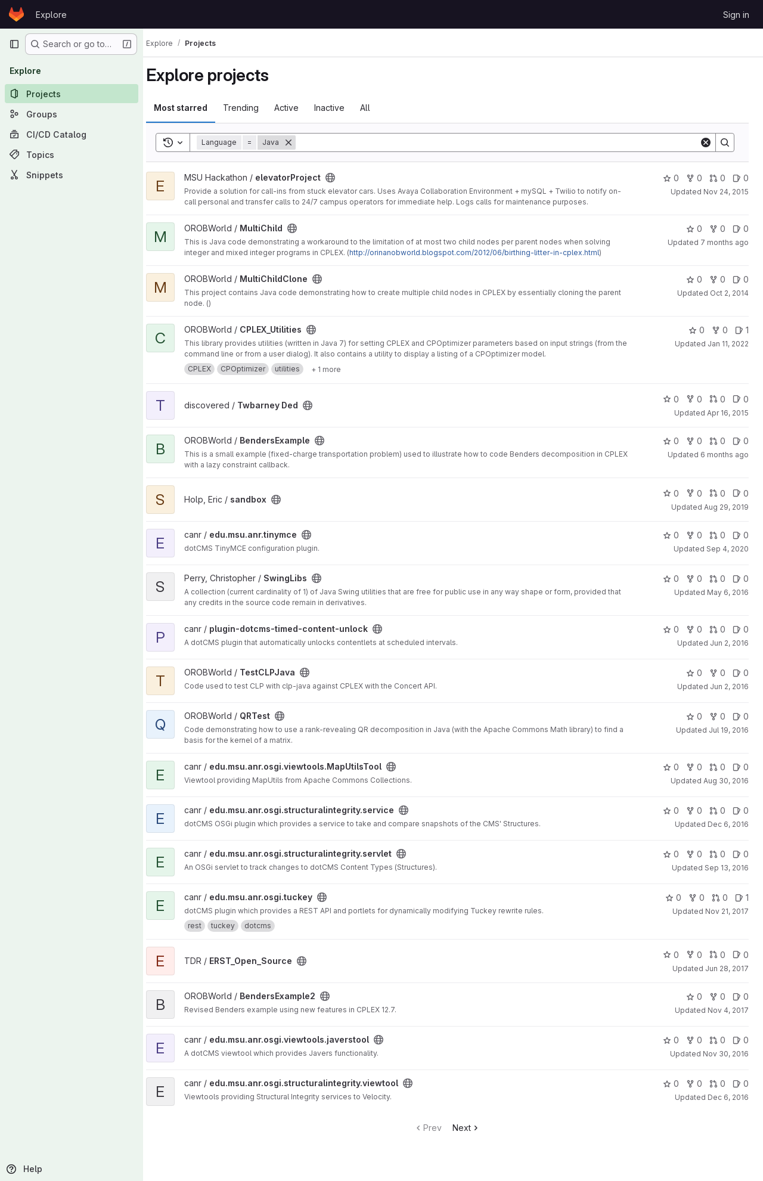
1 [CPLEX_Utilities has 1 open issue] (742, 330)
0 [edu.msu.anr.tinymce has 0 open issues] (741, 535)
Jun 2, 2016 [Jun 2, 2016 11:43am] (729, 642)
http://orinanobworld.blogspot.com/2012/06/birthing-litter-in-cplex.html (485, 252)
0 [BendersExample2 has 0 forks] (717, 996)
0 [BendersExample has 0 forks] (694, 441)
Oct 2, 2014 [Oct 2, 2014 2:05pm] (729, 293)
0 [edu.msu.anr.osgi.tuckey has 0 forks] (696, 897)
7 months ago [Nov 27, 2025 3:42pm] (724, 242)
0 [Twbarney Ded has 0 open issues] (741, 399)
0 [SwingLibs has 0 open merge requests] (717, 579)
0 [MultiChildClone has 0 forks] (717, 279)
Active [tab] (298, 108)
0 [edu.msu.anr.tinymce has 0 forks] (694, 535)
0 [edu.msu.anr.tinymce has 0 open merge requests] (717, 535)
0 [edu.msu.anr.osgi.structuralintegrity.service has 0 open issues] (741, 810)
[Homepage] (16, 14)
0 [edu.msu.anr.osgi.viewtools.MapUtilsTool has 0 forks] (694, 767)
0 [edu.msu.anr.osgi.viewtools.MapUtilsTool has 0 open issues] (741, 767)
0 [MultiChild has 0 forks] (717, 229)
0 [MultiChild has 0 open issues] (741, 229)
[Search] (503, 142)
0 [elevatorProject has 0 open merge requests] (717, 178)
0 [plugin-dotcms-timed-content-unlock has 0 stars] (671, 629)
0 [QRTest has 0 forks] (717, 716)
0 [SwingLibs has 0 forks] (694, 579)
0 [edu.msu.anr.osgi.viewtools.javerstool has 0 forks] (694, 1040)
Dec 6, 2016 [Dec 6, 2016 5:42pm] (728, 824)
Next (472, 1128)
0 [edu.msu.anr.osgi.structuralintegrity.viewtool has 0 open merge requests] (717, 1083)
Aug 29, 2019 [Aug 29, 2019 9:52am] (726, 507)
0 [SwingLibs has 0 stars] (671, 579)
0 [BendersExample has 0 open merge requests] (717, 441)
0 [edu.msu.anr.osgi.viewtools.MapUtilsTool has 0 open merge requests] (717, 767)
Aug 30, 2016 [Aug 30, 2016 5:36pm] (726, 780)
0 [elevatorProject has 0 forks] (694, 178)
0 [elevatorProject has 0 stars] (671, 178)
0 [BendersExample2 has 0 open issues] (741, 996)
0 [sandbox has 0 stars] (671, 493)
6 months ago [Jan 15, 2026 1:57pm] (724, 454)
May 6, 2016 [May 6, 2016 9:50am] (728, 592)
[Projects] (71, 93)
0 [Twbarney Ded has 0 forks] (694, 399)
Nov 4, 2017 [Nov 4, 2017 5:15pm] (728, 1010)
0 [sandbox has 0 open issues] (741, 493)
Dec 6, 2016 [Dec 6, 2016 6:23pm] (728, 1097)
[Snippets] (71, 174)
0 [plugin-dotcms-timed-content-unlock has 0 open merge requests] (717, 629)
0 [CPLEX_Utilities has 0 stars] (696, 330)
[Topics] (71, 154)
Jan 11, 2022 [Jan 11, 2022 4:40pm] (728, 343)
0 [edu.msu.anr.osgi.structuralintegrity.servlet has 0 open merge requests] (717, 854)
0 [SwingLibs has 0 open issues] (741, 579)
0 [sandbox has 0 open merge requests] (717, 493)
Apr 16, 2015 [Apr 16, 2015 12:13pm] (728, 412)
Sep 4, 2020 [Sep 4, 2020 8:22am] (727, 548)
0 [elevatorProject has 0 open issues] (741, 178)
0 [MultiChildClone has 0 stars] (694, 279)
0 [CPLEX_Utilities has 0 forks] (720, 330)
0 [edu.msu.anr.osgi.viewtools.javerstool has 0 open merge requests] (717, 1040)
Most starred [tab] (192, 108)
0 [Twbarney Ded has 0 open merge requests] (717, 399)
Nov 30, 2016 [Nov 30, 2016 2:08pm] (726, 1053)
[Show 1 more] (337, 369)
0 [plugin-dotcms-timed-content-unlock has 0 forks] (694, 629)
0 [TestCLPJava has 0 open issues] (741, 673)
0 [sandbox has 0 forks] (694, 493)
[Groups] (71, 113)
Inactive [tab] (340, 108)
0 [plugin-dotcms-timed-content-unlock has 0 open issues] (741, 629)
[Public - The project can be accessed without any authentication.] (341, 177)
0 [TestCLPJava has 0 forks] (717, 673)
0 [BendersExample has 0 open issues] (741, 441)
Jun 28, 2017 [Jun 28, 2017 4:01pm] (727, 968)
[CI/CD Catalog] (71, 134)
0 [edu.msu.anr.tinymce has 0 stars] (671, 535)
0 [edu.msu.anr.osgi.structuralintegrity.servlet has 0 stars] (671, 854)
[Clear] (706, 142)
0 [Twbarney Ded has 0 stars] (671, 399)
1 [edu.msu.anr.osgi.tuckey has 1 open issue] (742, 897)
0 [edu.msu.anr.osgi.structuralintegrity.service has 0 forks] (694, 810)
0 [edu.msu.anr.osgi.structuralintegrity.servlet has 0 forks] (694, 854)
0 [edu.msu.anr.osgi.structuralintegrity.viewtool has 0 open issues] (741, 1083)
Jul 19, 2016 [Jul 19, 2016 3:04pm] (729, 730)
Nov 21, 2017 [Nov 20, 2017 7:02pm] (727, 911)
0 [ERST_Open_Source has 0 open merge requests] (717, 955)
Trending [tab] (252, 108)
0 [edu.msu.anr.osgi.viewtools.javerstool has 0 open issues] (741, 1040)
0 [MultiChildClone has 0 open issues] (741, 279)
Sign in (736, 15)
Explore (51, 15)
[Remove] (300, 142)
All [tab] (376, 108)
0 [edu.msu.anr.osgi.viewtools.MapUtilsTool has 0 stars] (671, 767)
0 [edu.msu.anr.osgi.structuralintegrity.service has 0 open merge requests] (717, 810)
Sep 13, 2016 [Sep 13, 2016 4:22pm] (727, 867)
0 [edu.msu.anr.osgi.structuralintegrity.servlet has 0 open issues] (741, 854)
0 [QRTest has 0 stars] (694, 716)
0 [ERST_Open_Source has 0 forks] (694, 955)
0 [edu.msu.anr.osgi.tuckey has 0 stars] (673, 897)
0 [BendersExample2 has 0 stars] (694, 996)
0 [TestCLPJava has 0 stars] (694, 673)
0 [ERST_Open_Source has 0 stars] (671, 955)
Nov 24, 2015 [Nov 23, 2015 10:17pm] (726, 191)
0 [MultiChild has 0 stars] (694, 229)
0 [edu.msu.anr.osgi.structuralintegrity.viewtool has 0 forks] (694, 1083)
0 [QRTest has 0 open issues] (741, 716)
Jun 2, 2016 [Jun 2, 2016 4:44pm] (729, 686)
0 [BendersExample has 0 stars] (671, 441)
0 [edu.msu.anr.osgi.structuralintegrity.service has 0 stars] (671, 810)
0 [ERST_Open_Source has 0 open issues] (741, 955)
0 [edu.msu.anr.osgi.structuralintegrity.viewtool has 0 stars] (671, 1083)
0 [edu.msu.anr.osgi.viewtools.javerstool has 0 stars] (671, 1040)
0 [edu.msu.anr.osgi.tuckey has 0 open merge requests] (720, 897)
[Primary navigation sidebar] (14, 44)
